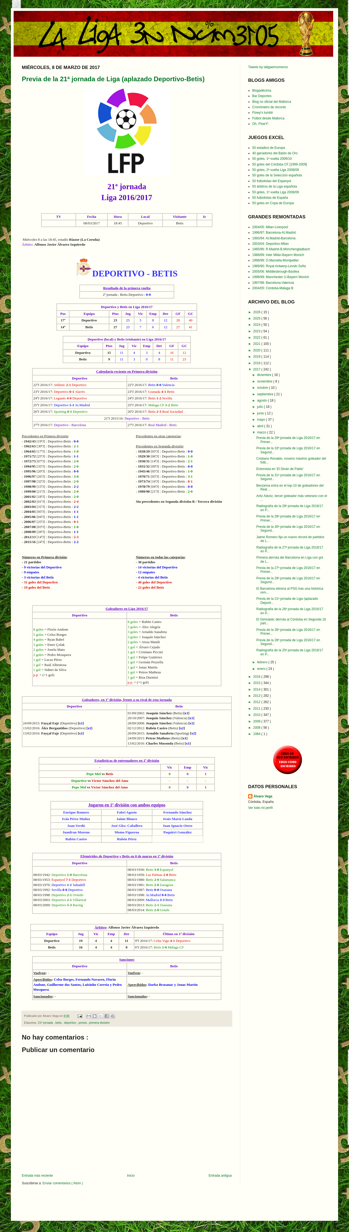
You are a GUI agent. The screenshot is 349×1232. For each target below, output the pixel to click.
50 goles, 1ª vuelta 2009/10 (272, 159)
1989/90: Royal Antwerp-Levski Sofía (279, 266)
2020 (257, 350)
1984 (257, 734)
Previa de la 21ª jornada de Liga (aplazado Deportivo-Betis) (113, 79)
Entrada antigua (220, 1175)
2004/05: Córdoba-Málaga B (272, 288)
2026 (257, 312)
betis (58, 1022)
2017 (257, 369)
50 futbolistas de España (270, 198)
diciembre (264, 375)
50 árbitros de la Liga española (274, 186)
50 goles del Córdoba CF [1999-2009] (279, 164)
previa (83, 1022)
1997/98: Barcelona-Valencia (273, 283)
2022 (257, 337)
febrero (262, 662)
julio (260, 407)
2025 (257, 318)
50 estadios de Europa (268, 148)
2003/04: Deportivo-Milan (270, 244)
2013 (257, 696)
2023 (257, 331)
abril (260, 426)
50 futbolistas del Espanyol (271, 181)
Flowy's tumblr (262, 113)
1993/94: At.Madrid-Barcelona (274, 238)
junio (261, 413)
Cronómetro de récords (269, 107)
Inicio (131, 1175)
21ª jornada (46, 1022)
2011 (257, 708)
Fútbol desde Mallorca (268, 118)
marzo (262, 432)
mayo (261, 419)
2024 (257, 325)
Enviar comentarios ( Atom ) (63, 1183)
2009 (257, 721)
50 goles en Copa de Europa (273, 203)
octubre (263, 388)
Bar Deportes (262, 96)
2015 (257, 683)
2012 (257, 702)
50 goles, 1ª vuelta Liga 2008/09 (275, 192)
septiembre (265, 394)
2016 (257, 677)
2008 (257, 728)
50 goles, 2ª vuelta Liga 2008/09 (275, 170)
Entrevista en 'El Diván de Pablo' (279, 469)
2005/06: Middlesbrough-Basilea (275, 271)
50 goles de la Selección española (277, 175)
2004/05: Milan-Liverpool (270, 227)
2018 (257, 363)
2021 (257, 344)
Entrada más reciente (37, 1175)
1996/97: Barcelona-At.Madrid (274, 232)
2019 (257, 357)
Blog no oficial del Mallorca (271, 102)
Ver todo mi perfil (260, 808)
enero (261, 669)
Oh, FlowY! (260, 124)
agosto (262, 400)
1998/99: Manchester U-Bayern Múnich (280, 277)
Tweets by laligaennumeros (268, 67)
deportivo (70, 1022)
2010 (257, 715)
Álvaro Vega (263, 796)
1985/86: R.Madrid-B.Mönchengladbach (281, 249)
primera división (99, 1022)
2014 (257, 689)
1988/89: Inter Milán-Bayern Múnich (278, 255)
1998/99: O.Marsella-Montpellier (275, 260)
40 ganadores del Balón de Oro (275, 153)
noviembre (265, 381)
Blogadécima (261, 90)
